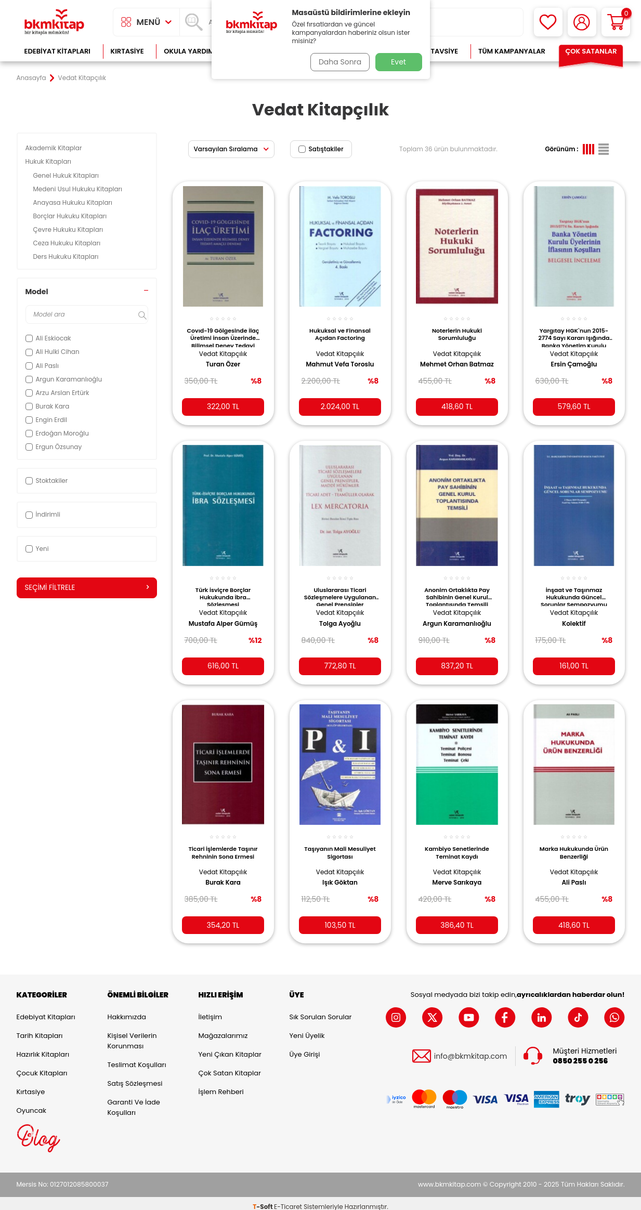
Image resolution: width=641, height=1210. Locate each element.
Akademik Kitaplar (54, 147)
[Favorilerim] (548, 22)
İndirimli (42, 514)
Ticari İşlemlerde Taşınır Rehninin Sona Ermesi (222, 842)
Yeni (37, 548)
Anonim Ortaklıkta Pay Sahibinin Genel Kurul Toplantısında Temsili (457, 587)
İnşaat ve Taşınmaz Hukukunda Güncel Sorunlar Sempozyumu (574, 587)
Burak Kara (223, 873)
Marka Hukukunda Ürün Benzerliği (574, 842)
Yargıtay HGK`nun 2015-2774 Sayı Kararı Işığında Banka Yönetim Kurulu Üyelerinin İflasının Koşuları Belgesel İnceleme (574, 331)
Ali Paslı (574, 873)
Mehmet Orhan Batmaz (446, 362)
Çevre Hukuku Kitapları (69, 229)
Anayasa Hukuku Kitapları (73, 202)
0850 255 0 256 (580, 1054)
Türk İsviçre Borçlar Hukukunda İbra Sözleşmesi (223, 587)
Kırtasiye (127, 51)
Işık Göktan (340, 873)
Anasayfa (31, 78)
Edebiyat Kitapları (57, 51)
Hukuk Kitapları (49, 161)
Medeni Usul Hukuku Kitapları (78, 189)
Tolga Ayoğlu (340, 616)
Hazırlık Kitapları (43, 1048)
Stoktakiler (46, 480)
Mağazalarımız (223, 1029)
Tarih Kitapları (40, 1029)
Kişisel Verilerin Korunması (132, 1034)
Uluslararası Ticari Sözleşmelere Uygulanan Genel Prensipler (339, 587)
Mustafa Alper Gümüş (223, 616)
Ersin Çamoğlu (574, 358)
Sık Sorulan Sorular (321, 1011)
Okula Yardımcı (192, 51)
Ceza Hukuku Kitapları (67, 243)
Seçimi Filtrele (87, 588)
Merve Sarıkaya (457, 873)
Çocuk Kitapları (42, 1067)
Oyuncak (32, 1104)
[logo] (55, 22)
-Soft (263, 1199)
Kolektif (574, 616)
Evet (398, 62)
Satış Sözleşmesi (135, 1077)
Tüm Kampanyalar (511, 51)
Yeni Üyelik (307, 1029)
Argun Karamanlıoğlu (457, 616)
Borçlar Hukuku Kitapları (71, 216)
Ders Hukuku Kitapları (66, 256)
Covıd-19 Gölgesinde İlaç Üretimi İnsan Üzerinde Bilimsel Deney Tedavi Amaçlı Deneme (222, 331)
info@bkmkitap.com (470, 1050)
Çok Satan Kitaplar (230, 1067)
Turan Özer (223, 358)
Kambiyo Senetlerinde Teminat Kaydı (457, 842)
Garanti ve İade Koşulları (134, 1101)
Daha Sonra (337, 62)
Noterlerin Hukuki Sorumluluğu (457, 328)
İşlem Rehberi (221, 1085)
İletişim (211, 1011)
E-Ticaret (288, 1199)
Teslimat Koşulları (137, 1058)
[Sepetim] (615, 22)
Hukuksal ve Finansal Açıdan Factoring (340, 328)
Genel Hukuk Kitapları (67, 175)
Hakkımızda (127, 1011)
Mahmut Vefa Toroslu (340, 358)
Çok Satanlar (591, 51)
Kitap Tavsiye (434, 51)
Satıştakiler (321, 148)
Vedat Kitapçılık (223, 347)
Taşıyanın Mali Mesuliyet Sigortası (340, 842)
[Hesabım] (582, 22)
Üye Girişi (305, 1048)
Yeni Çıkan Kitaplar (230, 1048)
